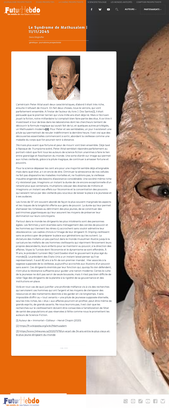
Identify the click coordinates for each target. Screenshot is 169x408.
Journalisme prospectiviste (18, 2)
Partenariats (151, 9)
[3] (25, 256)
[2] (17, 325)
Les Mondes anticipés (121, 2)
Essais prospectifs (45, 2)
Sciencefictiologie (97, 2)
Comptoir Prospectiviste (148, 2)
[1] (94, 111)
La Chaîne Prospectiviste (71, 2)
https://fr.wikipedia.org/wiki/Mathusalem (43, 325)
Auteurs (129, 9)
